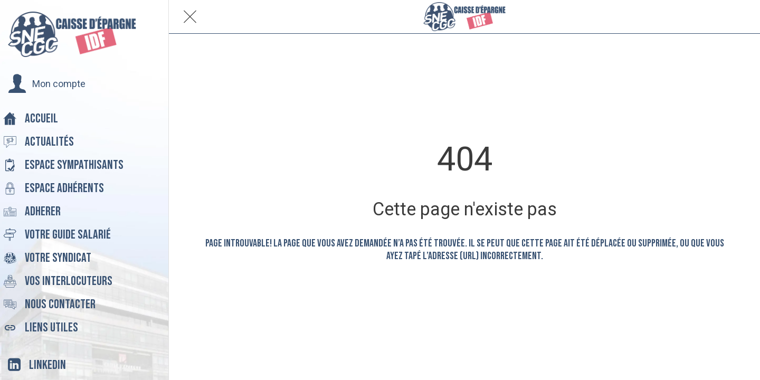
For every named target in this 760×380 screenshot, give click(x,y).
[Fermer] (190, 17)
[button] (47, 83)
